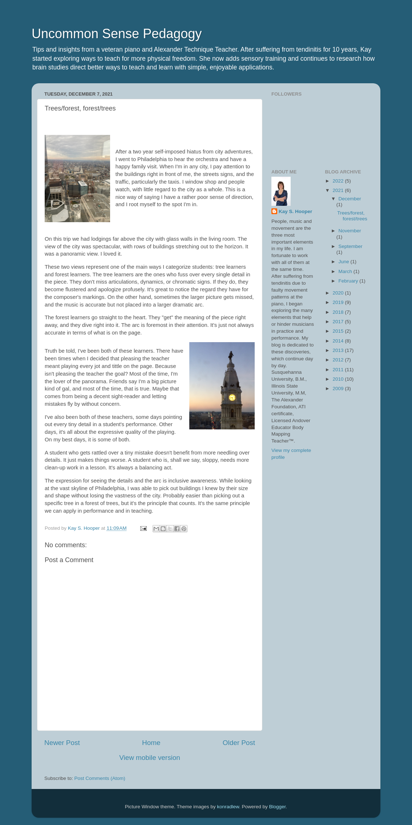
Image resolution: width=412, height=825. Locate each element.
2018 (338, 312)
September (351, 246)
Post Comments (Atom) (99, 778)
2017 (338, 321)
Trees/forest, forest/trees (352, 215)
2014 (338, 341)
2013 (338, 350)
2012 (338, 360)
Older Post (239, 742)
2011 (338, 369)
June (345, 261)
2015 (338, 331)
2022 (338, 181)
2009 (338, 388)
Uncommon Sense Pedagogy (117, 33)
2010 (338, 379)
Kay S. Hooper (295, 211)
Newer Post (62, 742)
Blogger (277, 806)
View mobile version (149, 757)
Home (151, 742)
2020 (338, 293)
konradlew (228, 806)
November (350, 230)
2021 (338, 190)
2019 (338, 302)
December (350, 198)
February (349, 281)
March (346, 271)
